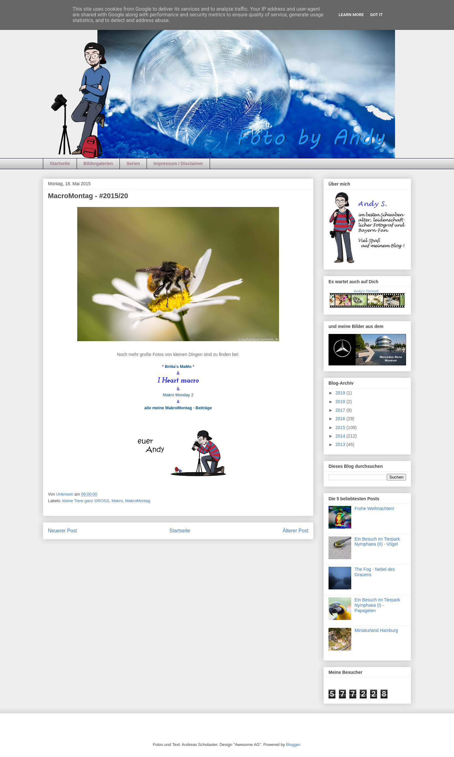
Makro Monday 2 (178, 395)
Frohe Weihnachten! (374, 508)
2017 (340, 410)
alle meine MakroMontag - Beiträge (178, 407)
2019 (340, 392)
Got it (376, 14)
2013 (340, 444)
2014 (340, 436)
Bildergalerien (98, 163)
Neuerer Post (62, 530)
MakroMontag (137, 500)
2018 (340, 401)
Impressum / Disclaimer (178, 163)
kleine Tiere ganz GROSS (85, 500)
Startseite (60, 163)
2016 (340, 418)
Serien (133, 163)
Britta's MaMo (178, 366)
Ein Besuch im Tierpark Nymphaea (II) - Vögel (377, 541)
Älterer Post (295, 530)
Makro (117, 500)
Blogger (293, 744)
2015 (340, 427)
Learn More (351, 14)
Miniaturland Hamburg (376, 630)
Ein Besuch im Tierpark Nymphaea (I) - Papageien (377, 605)
